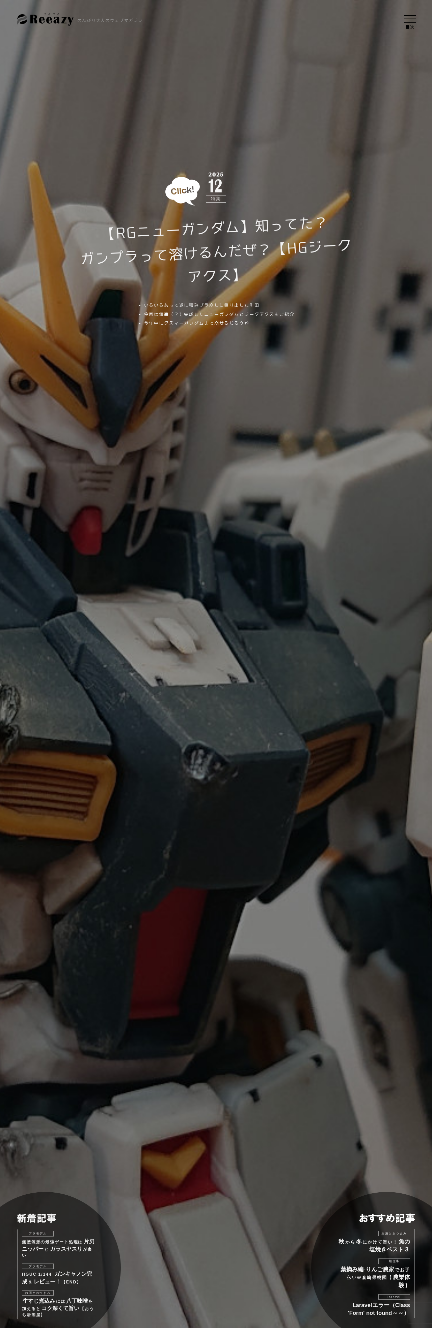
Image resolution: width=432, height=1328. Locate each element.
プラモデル (38, 1233)
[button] (410, 19)
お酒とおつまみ (38, 1293)
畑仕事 (394, 1261)
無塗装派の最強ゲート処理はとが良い (58, 1248)
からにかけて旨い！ (374, 1246)
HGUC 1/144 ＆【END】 (57, 1277)
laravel (394, 1297)
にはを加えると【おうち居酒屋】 (58, 1307)
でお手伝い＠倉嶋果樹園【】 (375, 1277)
